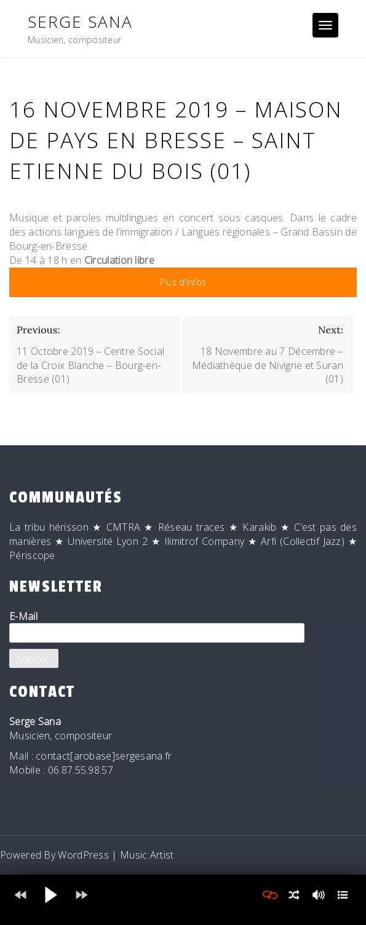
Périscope (32, 555)
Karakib (259, 527)
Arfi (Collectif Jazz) (302, 541)
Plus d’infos (183, 282)
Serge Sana (80, 21)
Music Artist (147, 855)
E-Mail (156, 626)
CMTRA (123, 527)
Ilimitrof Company (204, 541)
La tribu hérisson (49, 527)
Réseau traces (191, 527)
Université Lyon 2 (108, 541)
